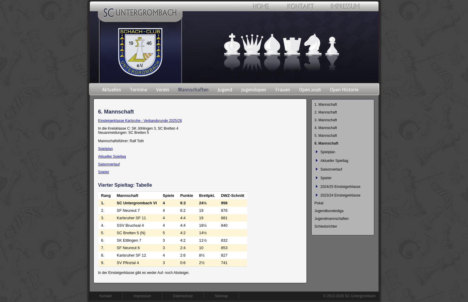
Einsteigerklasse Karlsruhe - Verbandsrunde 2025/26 (140, 121)
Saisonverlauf (109, 164)
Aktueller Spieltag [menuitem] (334, 161)
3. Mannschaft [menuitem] (326, 120)
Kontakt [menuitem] (106, 296)
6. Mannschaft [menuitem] (326, 143)
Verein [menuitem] (162, 90)
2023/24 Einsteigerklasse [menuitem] (341, 195)
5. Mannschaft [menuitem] (326, 136)
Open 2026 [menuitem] (310, 90)
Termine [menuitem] (138, 90)
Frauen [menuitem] (282, 90)
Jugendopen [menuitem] (253, 90)
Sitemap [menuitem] (221, 296)
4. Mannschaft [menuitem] (326, 128)
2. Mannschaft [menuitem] (326, 112)
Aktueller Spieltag (112, 156)
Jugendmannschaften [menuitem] (332, 219)
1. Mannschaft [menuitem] (326, 104)
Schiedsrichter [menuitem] (326, 226)
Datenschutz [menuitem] (183, 296)
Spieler (103, 172)
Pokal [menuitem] (319, 203)
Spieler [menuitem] (326, 178)
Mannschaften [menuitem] (193, 90)
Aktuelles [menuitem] (111, 90)
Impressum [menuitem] (142, 296)
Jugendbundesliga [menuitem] (329, 211)
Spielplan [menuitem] (328, 152)
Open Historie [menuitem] (344, 90)
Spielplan (105, 149)
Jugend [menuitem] (225, 90)
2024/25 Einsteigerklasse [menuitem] (341, 187)
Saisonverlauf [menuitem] (331, 169)
